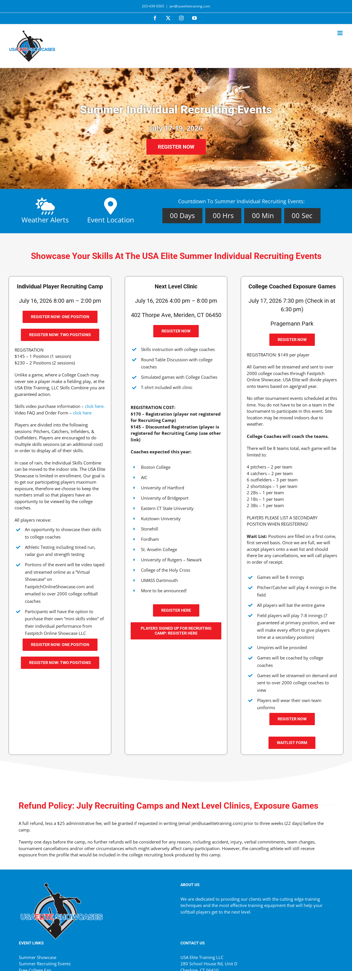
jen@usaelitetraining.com (190, 6)
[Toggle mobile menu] (340, 33)
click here (82, 413)
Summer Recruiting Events (45, 963)
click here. (95, 406)
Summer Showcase (37, 957)
